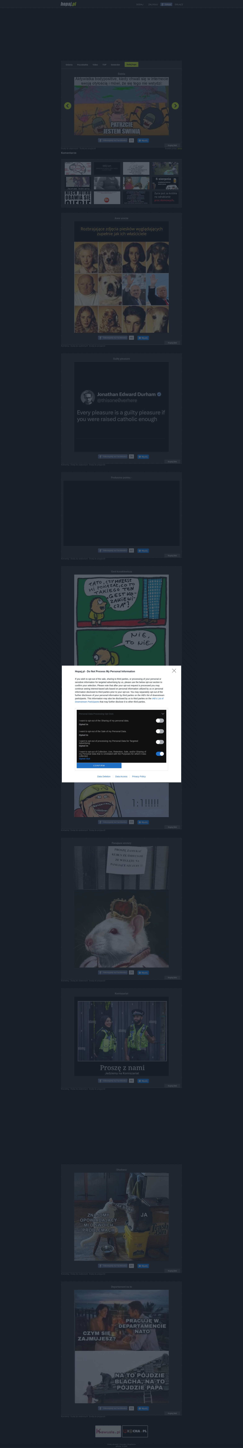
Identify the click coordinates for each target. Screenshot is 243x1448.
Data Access (121, 776)
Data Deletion (103, 776)
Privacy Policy (139, 776)
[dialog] (121, 724)
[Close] (175, 672)
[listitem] (121, 713)
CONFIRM (99, 765)
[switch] (160, 720)
